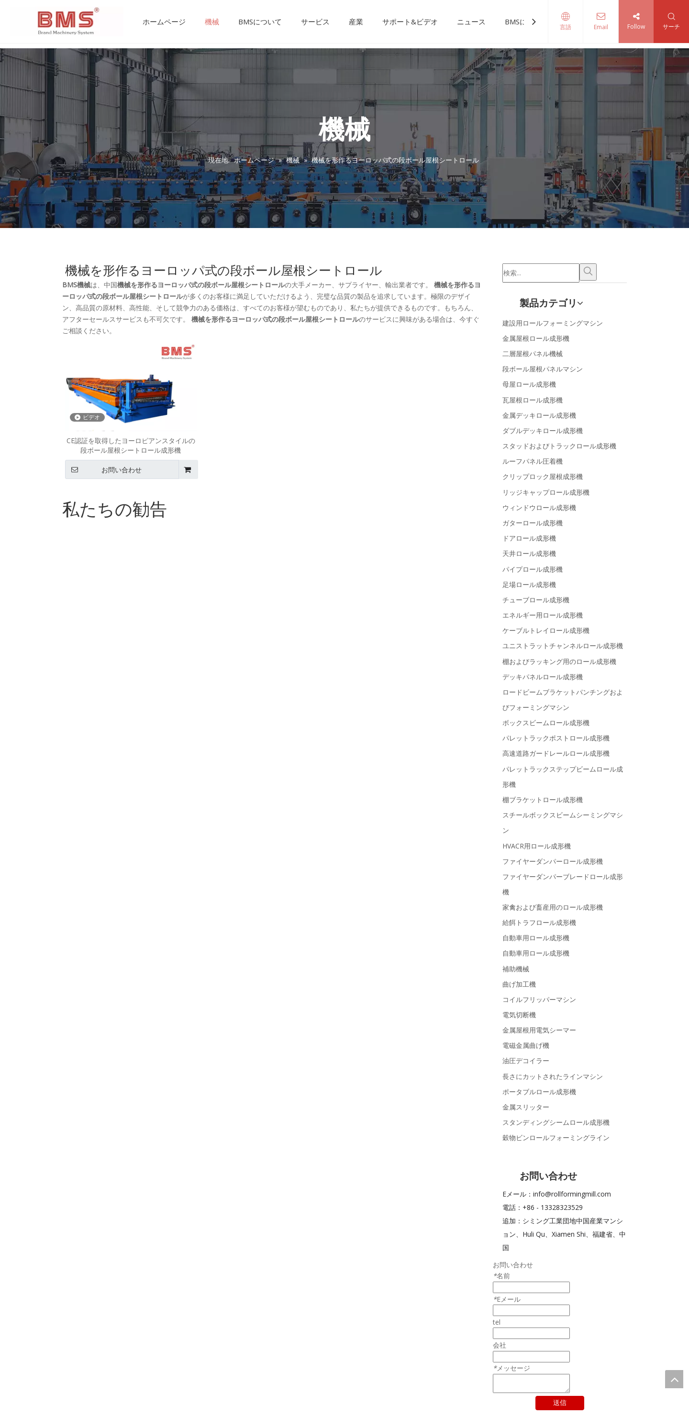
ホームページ (164, 21)
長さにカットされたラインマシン (552, 1076)
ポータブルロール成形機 (539, 1091)
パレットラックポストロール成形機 (556, 737)
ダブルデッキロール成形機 (542, 430)
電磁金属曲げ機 (525, 1045)
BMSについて (260, 21)
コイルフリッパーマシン (539, 999)
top (674, 1379)
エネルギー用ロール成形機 (542, 615)
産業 (356, 21)
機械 (212, 21)
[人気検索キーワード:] (588, 272)
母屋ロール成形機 (529, 384)
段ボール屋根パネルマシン (542, 368)
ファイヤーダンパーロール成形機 (552, 861)
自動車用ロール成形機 (535, 937)
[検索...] (540, 273)
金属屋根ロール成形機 (535, 338)
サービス (315, 21)
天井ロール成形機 (529, 553)
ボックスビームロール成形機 (545, 722)
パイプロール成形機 (532, 569)
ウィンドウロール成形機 (539, 507)
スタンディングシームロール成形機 (556, 1122)
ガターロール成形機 (532, 522)
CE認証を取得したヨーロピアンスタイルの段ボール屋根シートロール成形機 (131, 445)
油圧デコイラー (525, 1060)
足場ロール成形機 (529, 584)
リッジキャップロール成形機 (545, 492)
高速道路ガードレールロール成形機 (556, 753)
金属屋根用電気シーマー (539, 1029)
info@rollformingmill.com (572, 1193)
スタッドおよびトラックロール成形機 (559, 445)
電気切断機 (519, 1014)
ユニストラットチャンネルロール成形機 (562, 645)
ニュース (471, 21)
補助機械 (515, 968)
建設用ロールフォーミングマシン (552, 322)
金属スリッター (525, 1106)
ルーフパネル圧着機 (532, 461)
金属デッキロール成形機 (539, 415)
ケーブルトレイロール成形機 (545, 630)
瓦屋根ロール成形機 (532, 399)
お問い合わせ (103, 469)
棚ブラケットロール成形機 (542, 799)
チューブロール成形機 (535, 599)
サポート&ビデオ (410, 21)
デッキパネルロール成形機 (542, 676)
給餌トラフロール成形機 (539, 922)
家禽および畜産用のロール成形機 (552, 907)
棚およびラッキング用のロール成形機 (559, 661)
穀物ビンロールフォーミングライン (556, 1137)
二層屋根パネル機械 (532, 353)
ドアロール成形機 (529, 538)
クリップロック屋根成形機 (542, 476)
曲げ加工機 (519, 984)
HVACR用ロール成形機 (536, 845)
